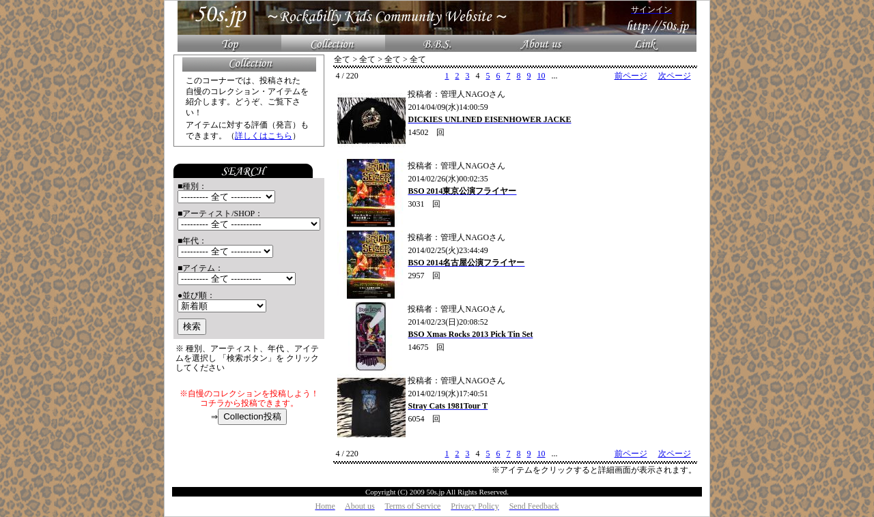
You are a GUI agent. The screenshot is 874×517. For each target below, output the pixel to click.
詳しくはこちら (263, 136)
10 (541, 75)
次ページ (674, 75)
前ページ (631, 75)
